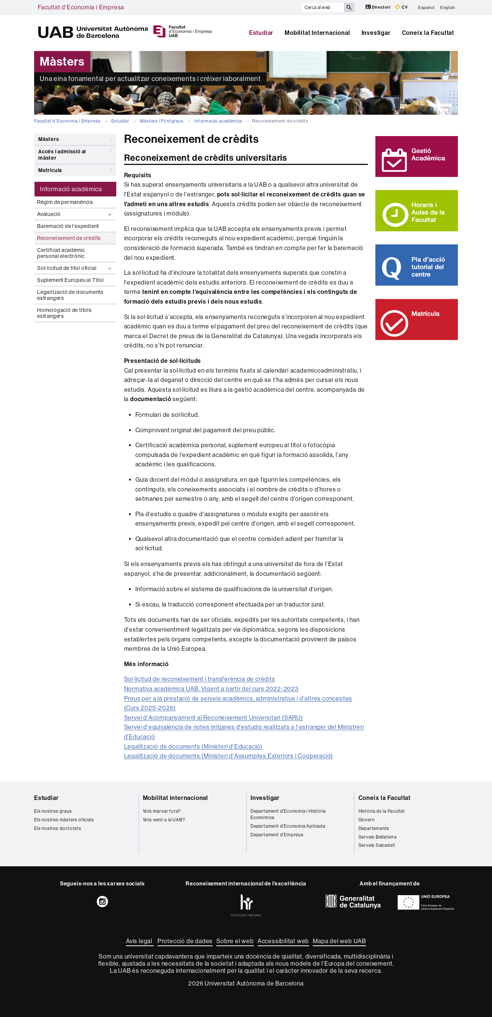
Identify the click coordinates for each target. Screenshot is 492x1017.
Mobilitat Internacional (317, 32)
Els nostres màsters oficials (64, 819)
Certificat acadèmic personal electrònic (61, 253)
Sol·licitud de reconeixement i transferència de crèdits (199, 679)
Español (426, 7)
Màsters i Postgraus (161, 121)
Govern (366, 819)
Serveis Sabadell (376, 845)
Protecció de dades (185, 941)
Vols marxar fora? (162, 811)
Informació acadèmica (218, 121)
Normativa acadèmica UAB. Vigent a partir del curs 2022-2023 (211, 688)
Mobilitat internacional (175, 797)
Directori (379, 7)
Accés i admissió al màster (75, 153)
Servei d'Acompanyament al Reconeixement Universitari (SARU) (213, 717)
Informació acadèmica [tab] (71, 189)
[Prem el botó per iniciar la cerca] (349, 7)
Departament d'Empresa (276, 834)
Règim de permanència (65, 202)
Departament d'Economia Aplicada (288, 826)
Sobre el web (235, 941)
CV (401, 7)
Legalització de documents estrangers (70, 295)
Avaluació (75, 214)
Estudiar (261, 32)
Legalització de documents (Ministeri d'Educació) (193, 746)
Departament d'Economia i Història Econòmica (288, 814)
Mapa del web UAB (339, 941)
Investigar (376, 32)
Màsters (75, 139)
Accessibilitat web (283, 941)
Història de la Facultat (381, 811)
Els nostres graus (53, 811)
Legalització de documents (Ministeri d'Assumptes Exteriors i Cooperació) (228, 755)
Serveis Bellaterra (377, 837)
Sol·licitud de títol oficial (75, 268)
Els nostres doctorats (57, 828)
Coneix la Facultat (428, 32)
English (447, 7)
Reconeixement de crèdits (69, 238)
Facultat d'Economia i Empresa (81, 7)
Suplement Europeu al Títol (70, 280)
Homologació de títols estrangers (64, 313)
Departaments (374, 828)
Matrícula (75, 170)
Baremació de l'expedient (68, 226)
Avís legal (140, 941)
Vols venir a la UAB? (164, 819)
